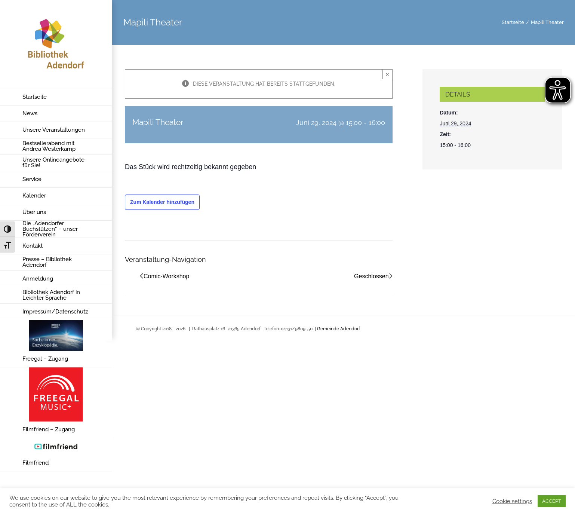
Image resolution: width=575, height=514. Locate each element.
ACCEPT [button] (551, 501)
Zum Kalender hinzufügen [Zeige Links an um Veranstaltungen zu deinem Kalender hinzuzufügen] (162, 202)
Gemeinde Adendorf (338, 328)
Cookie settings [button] (512, 501)
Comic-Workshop (166, 276)
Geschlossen (371, 276)
